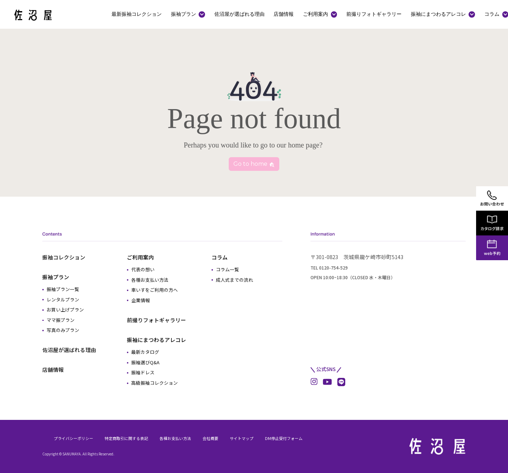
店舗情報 (284, 14)
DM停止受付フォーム (284, 438)
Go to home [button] (254, 163)
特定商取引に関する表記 (126, 438)
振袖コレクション (63, 257)
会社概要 (210, 438)
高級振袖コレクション (154, 382)
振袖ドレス (143, 372)
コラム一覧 (227, 269)
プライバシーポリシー (73, 438)
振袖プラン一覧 (63, 289)
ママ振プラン (61, 320)
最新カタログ (145, 351)
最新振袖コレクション (136, 14)
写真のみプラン (63, 330)
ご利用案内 (315, 14)
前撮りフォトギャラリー (374, 14)
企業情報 (140, 300)
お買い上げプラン (65, 309)
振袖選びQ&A (145, 362)
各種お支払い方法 (149, 279)
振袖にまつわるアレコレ (438, 14)
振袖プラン (183, 14)
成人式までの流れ (234, 279)
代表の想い (143, 269)
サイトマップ (241, 438)
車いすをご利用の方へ (154, 289)
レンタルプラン (63, 299)
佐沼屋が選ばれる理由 (239, 14)
